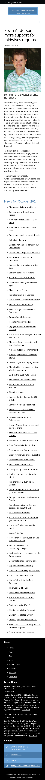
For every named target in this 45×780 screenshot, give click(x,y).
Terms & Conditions (36, 774)
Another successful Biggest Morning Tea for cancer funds (21, 687)
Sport (11, 656)
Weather (12, 660)
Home (11, 648)
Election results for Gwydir (21, 615)
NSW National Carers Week (21, 575)
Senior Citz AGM (16, 533)
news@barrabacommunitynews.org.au (25, 766)
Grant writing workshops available (24, 455)
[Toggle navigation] (39, 22)
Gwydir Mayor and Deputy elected (24, 362)
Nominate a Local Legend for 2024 (24, 570)
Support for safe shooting (21, 565)
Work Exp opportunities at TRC (23, 619)
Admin (11, 777)
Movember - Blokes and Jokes (22, 379)
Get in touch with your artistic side (24, 235)
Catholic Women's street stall (22, 404)
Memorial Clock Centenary (21, 304)
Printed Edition (14, 664)
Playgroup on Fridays (18, 290)
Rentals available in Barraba (21, 295)
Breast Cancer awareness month (23, 440)
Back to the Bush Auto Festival (22, 375)
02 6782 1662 (16, 760)
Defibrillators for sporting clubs (23, 561)
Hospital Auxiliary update (20, 322)
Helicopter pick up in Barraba (22, 277)
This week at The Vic (18, 588)
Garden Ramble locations (20, 317)
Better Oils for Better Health (22, 459)
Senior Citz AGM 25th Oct (20, 605)
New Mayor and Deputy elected (23, 450)
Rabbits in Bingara (17, 240)
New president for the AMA (21, 632)
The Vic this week (17, 392)
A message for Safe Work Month (23, 350)
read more (26, 710)
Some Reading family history (22, 592)
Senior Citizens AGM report (21, 272)
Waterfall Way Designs (27, 777)
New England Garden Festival (22, 445)
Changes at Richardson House (22, 207)
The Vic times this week (19, 512)
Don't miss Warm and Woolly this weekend (20, 714)
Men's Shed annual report (21, 464)
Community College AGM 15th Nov (24, 252)
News (11, 652)
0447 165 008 (16, 755)
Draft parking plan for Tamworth (24, 469)
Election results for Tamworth (22, 610)
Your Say (12, 672)
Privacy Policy (27, 774)
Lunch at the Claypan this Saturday (24, 299)
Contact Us (13, 677)
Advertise (12, 668)
